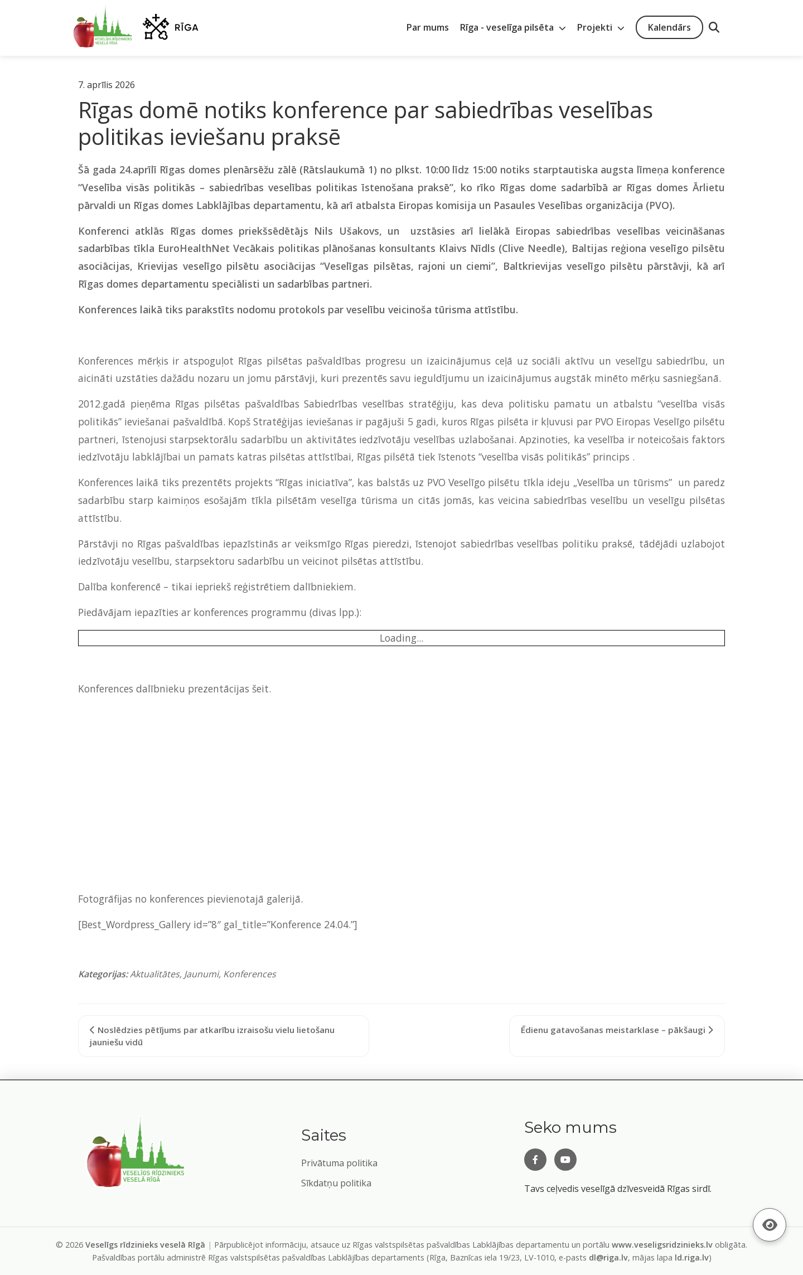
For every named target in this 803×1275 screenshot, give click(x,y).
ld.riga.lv (692, 1257)
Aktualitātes (155, 974)
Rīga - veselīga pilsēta (513, 27)
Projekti (601, 27)
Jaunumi (201, 974)
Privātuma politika (339, 1163)
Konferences (249, 974)
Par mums (428, 27)
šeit (260, 688)
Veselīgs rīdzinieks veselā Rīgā (145, 1244)
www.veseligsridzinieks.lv (662, 1244)
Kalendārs (669, 27)
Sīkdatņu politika (336, 1183)
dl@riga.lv (608, 1257)
